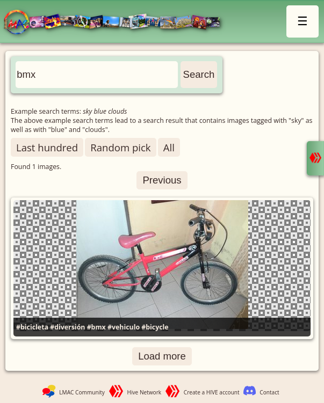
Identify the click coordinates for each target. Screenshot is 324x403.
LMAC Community (82, 392)
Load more (162, 356)
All (169, 147)
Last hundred (47, 147)
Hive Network (144, 392)
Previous (161, 180)
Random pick (120, 147)
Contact (269, 392)
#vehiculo (123, 327)
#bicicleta (32, 327)
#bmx (96, 327)
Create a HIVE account (212, 392)
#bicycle (154, 327)
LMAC (117, 22)
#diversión (67, 327)
